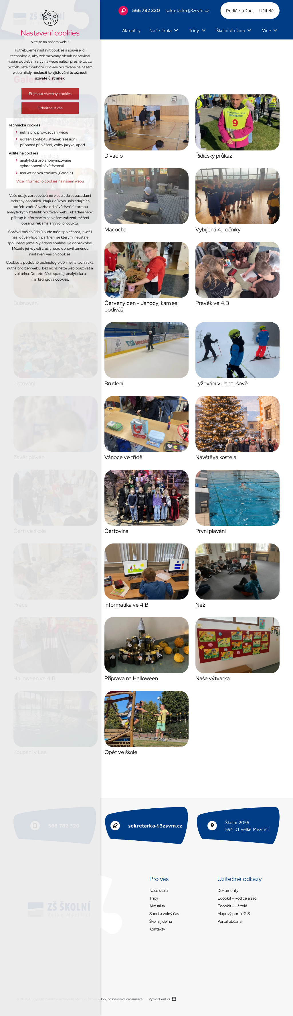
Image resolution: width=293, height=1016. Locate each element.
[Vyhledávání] (123, 10)
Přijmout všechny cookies (31, 93)
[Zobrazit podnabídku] (176, 30)
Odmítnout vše (31, 108)
